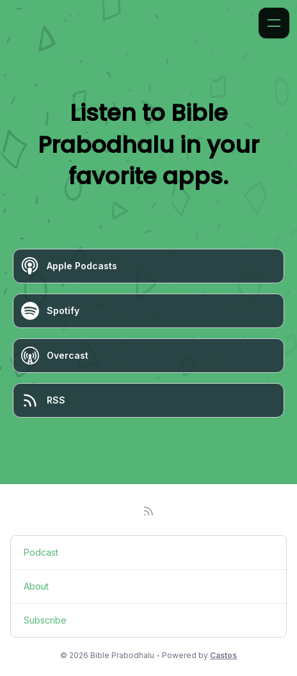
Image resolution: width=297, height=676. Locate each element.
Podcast (41, 552)
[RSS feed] (148, 511)
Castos (223, 655)
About (36, 586)
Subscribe (45, 620)
